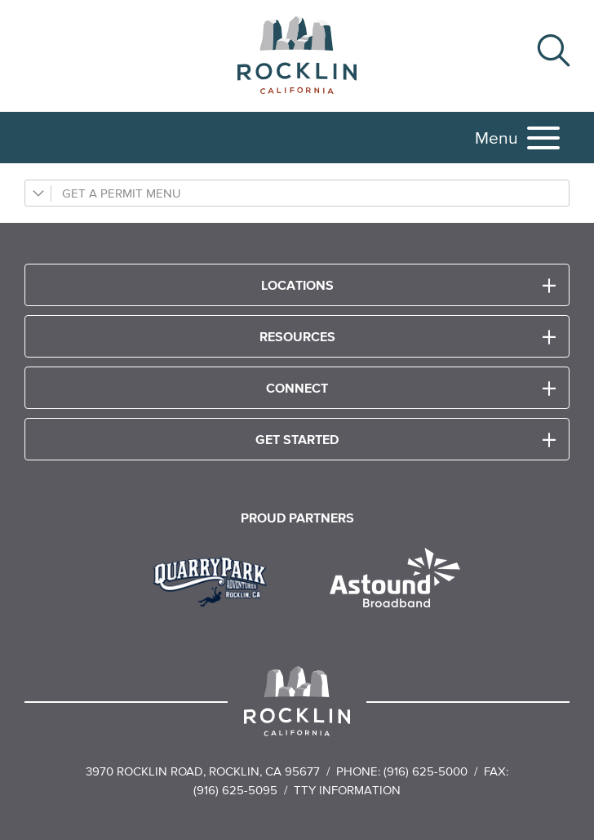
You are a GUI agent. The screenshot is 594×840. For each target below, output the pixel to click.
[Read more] (216, 579)
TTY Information (347, 790)
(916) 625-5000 (425, 771)
